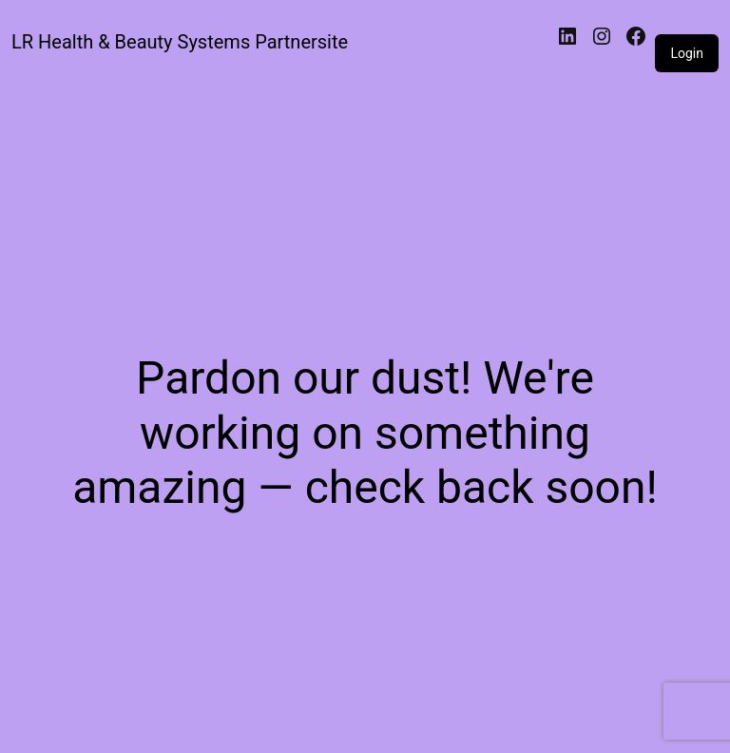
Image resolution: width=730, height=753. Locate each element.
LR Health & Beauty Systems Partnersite (179, 41)
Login (686, 53)
